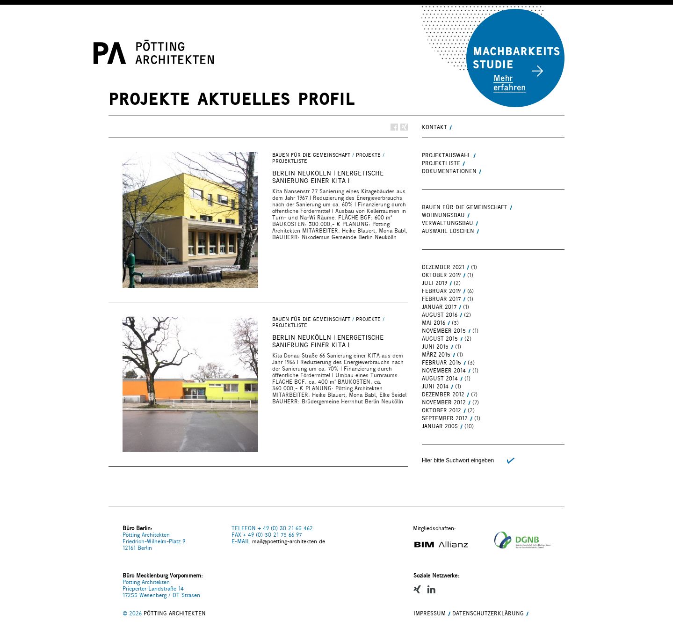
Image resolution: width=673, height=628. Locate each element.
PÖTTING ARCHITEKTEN (175, 613)
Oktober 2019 (441, 275)
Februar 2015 (441, 362)
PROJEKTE (149, 99)
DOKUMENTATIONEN (449, 171)
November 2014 (444, 370)
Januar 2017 (439, 307)
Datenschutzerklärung (488, 613)
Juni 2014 (435, 386)
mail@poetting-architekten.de (288, 541)
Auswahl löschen (448, 231)
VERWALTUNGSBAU (447, 223)
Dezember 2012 (443, 394)
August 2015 (440, 339)
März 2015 (436, 354)
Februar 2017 (441, 299)
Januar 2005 (440, 426)
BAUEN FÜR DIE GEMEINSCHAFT (311, 155)
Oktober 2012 (441, 410)
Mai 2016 (433, 323)
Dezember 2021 (443, 267)
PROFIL (326, 99)
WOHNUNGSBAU (443, 215)
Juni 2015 (435, 346)
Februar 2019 (441, 291)
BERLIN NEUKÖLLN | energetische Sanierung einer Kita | (328, 176)
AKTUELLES (243, 99)
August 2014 (440, 378)
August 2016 (439, 315)
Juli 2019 (434, 283)
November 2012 (444, 402)
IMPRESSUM (429, 613)
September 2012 (445, 418)
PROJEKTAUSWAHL (446, 155)
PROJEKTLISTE (289, 161)
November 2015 (444, 331)
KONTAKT (434, 127)
